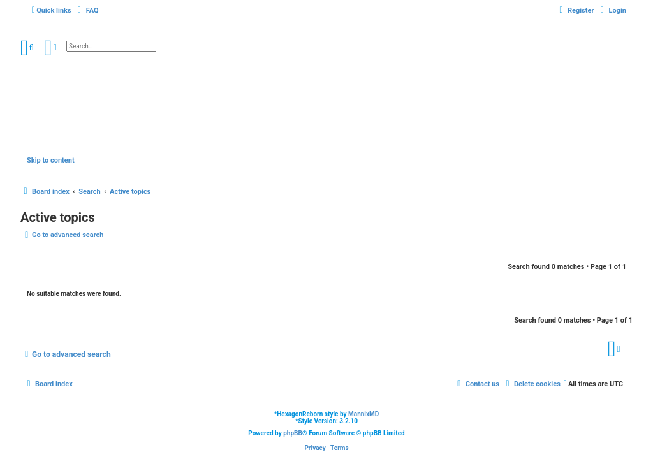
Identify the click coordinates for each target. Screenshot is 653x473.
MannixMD (363, 414)
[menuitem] (87, 10)
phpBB (292, 433)
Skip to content (51, 160)
